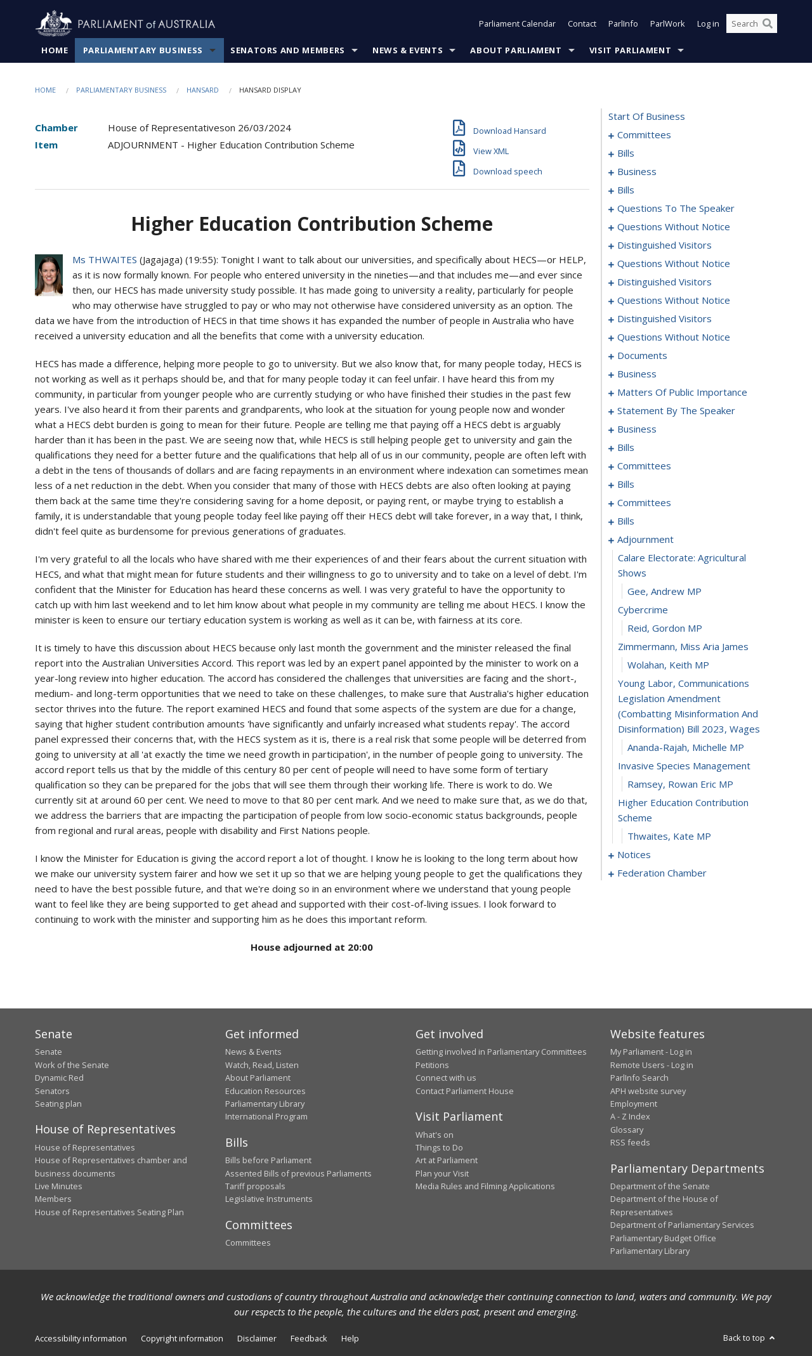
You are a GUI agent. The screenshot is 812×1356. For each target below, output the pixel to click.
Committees (248, 1243)
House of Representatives (85, 1147)
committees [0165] (644, 503)
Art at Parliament (447, 1160)
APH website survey (648, 1091)
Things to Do (439, 1147)
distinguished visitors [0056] (664, 245)
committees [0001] (644, 135)
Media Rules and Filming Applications (485, 1186)
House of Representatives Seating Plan (109, 1212)
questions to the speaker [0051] (676, 208)
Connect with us (446, 1078)
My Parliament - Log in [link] (651, 1052)
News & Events (407, 50)
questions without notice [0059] (673, 264)
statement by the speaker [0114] (676, 411)
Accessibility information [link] (81, 1339)
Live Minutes (58, 1186)
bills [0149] (625, 484)
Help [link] (350, 1339)
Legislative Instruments (269, 1199)
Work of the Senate (72, 1065)
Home (55, 50)
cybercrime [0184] (643, 610)
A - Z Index (630, 1117)
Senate (48, 1052)
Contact (582, 24)
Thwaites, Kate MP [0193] (669, 836)
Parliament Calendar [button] (517, 24)
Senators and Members (287, 50)
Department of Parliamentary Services (682, 1225)
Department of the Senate (660, 1186)
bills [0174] (625, 521)
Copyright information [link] (182, 1339)
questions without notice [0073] (673, 337)
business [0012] (637, 172)
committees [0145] (644, 466)
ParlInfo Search (639, 1078)
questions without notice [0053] (673, 227)
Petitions (432, 1065)
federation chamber (662, 873)
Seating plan (58, 1103)
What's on (435, 1134)
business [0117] (637, 429)
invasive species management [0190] (684, 766)
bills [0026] (625, 190)
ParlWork (667, 24)
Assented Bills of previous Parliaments (298, 1173)
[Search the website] (751, 24)
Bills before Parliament (268, 1160)
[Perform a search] (767, 24)
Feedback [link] (309, 1339)
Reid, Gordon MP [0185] (664, 628)
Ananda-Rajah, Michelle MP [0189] (685, 747)
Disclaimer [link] (257, 1339)
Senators (52, 1091)
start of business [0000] (646, 116)
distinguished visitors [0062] (664, 282)
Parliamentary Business (143, 50)
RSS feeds (630, 1143)
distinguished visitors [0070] (664, 319)
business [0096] (637, 374)
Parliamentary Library (264, 1103)
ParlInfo (623, 24)
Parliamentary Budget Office (663, 1238)
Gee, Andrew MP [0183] (664, 591)
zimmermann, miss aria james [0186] (683, 647)
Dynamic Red (59, 1078)
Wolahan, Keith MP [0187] (668, 665)
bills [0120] (625, 447)
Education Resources (265, 1091)
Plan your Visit (442, 1173)
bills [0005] (625, 153)
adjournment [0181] (645, 539)
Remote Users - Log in (651, 1065)
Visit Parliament (630, 50)
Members (53, 1199)
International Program (266, 1117)
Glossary (626, 1129)
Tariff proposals (255, 1186)
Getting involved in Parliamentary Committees (501, 1052)
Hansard (203, 90)
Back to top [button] (750, 1338)
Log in (708, 24)
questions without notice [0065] (673, 300)
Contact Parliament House (465, 1091)
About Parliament (515, 50)
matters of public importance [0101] (682, 392)
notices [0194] (634, 855)
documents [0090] (642, 355)
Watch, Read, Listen (262, 1065)
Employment (633, 1103)
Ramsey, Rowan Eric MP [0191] (680, 784)
